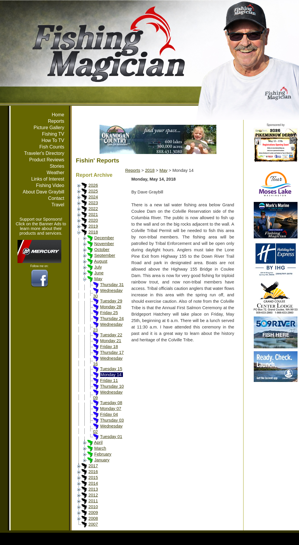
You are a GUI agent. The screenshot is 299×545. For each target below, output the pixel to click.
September (104, 255)
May (98, 278)
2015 (93, 477)
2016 (93, 471)
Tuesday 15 (111, 368)
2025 (93, 191)
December (104, 238)
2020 (93, 220)
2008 (93, 518)
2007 (93, 524)
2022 (93, 208)
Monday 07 (110, 408)
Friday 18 (109, 346)
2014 (93, 483)
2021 (93, 214)
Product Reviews (46, 159)
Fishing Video (50, 185)
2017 (93, 465)
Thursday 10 (112, 386)
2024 (93, 197)
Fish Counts (51, 146)
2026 (93, 185)
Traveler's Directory (44, 153)
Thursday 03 (112, 420)
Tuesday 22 (111, 335)
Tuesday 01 (111, 436)
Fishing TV (53, 134)
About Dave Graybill (43, 191)
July (98, 267)
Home (58, 114)
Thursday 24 (112, 318)
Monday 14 (111, 374)
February (103, 454)
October (101, 249)
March (100, 448)
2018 (93, 232)
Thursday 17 (112, 352)
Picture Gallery (49, 127)
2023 (93, 202)
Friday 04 (109, 414)
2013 (93, 489)
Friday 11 (109, 380)
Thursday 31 (112, 284)
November (104, 243)
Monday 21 (110, 340)
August (100, 261)
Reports (56, 121)
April (98, 442)
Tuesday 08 (111, 402)
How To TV (52, 140)
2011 (93, 501)
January (101, 460)
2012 (93, 495)
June (99, 273)
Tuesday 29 (111, 301)
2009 (93, 512)
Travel (57, 204)
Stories (57, 166)
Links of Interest (47, 179)
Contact (56, 198)
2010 (93, 506)
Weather (55, 172)
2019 (93, 226)
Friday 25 (109, 312)
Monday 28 (110, 306)
